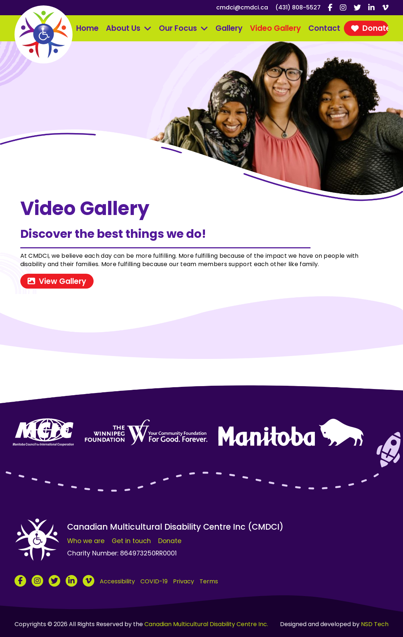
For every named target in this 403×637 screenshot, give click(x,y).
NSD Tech (374, 624)
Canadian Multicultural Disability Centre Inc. (206, 624)
